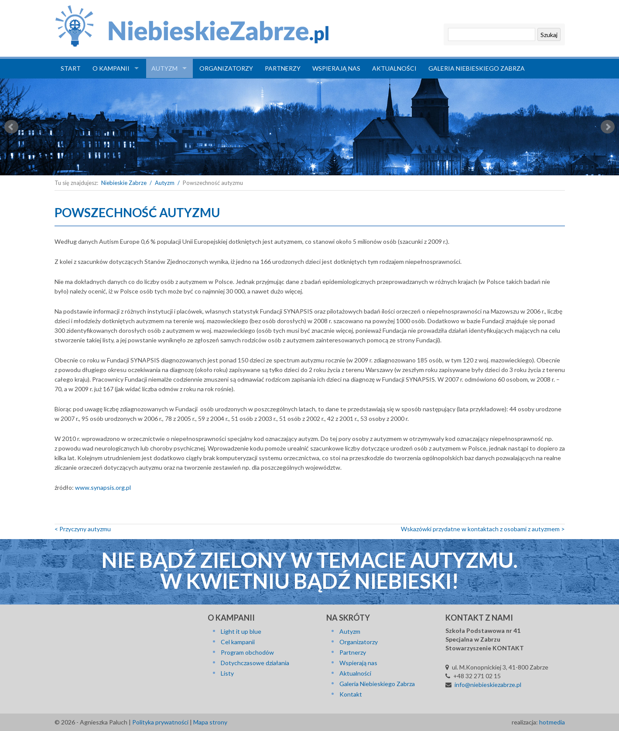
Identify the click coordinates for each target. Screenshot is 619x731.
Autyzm (164, 68)
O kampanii (111, 68)
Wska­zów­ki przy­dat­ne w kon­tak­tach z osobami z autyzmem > (483, 529)
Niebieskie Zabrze (124, 182)
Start (71, 68)
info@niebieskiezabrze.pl (488, 684)
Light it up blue (241, 631)
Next (608, 127)
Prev (11, 127)
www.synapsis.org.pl (103, 487)
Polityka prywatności (160, 722)
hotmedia (552, 722)
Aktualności (394, 68)
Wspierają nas (336, 68)
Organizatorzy (226, 68)
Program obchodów (247, 652)
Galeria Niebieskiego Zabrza (476, 68)
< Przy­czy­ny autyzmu (83, 529)
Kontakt (350, 694)
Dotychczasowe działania (255, 662)
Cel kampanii (238, 642)
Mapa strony (210, 722)
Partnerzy (283, 68)
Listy (227, 673)
